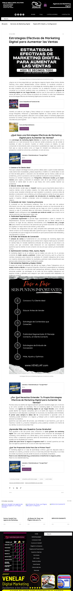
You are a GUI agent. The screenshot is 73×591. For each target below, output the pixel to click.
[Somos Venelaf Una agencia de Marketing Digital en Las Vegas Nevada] (12, 510)
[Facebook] (18, 15)
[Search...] (36, 19)
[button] (45, 5)
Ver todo (69, 500)
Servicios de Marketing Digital (20, 24)
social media (48, 479)
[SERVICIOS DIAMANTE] (60, 510)
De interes (36, 555)
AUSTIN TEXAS (7, 6)
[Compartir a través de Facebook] (9, 488)
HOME (36, 534)
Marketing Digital (36, 537)
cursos (41, 479)
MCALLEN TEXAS (8, 5)
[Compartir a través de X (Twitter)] (13, 488)
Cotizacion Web (36, 540)
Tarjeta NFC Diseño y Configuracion (45, 24)
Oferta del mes (36, 567)
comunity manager (14, 479)
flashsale (36, 570)
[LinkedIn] (21, 15)
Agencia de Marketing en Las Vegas (34, 483)
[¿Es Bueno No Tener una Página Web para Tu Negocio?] (36, 510)
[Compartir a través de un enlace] (20, 488)
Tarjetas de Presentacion (36, 549)
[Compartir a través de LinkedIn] (17, 488)
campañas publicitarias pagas (29, 479)
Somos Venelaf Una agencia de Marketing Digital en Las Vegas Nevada (10, 519)
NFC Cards (36, 558)
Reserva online (36, 561)
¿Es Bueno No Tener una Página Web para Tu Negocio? (35, 519)
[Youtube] (15, 15)
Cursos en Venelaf (36, 543)
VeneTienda (36, 564)
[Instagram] (23, 15)
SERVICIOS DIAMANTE (59, 518)
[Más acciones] (63, 34)
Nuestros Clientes (36, 552)
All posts (4, 24)
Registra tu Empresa (36, 546)
